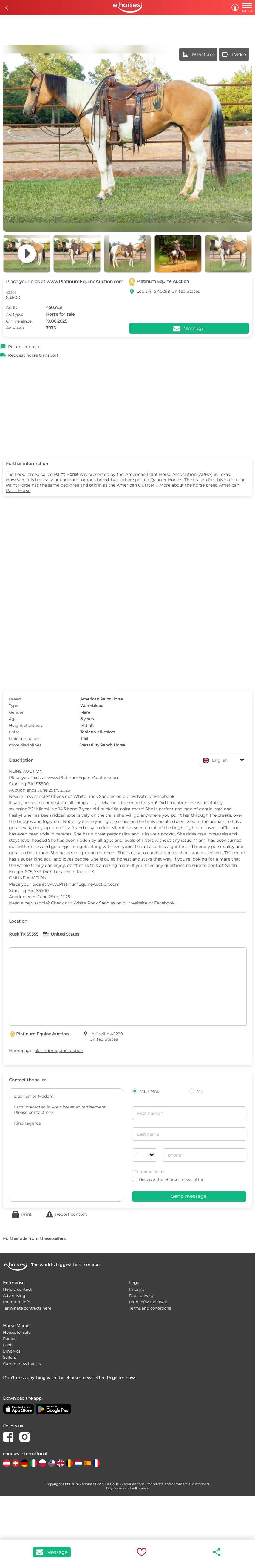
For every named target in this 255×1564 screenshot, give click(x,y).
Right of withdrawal (148, 1301)
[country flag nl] (78, 1463)
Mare (85, 712)
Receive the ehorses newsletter (168, 1179)
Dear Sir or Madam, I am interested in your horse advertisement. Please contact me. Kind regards (66, 1145)
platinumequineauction (58, 1050)
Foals (8, 1344)
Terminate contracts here (27, 1308)
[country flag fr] (96, 1463)
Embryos (11, 1351)
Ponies (9, 1338)
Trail (84, 738)
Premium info (16, 1301)
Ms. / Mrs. (145, 1091)
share (217, 1552)
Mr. (196, 1091)
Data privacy (141, 1295)
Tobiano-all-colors (97, 731)
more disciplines (25, 745)
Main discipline (24, 738)
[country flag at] (6, 1463)
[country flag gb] (60, 1463)
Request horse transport (33, 355)
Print (26, 1214)
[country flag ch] (15, 1463)
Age (13, 718)
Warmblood (91, 705)
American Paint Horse (101, 699)
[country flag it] (33, 1463)
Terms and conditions (150, 1308)
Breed (15, 699)
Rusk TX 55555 (23, 934)
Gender (16, 712)
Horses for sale (17, 1332)
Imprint (136, 1289)
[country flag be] (69, 1463)
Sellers (9, 1357)
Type (13, 705)
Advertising (14, 1295)
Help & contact (17, 1289)
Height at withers (26, 725)
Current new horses (22, 1363)
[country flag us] (51, 1463)
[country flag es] (87, 1463)
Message (52, 1552)
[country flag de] (24, 1463)
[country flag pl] (42, 1463)
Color (14, 731)
